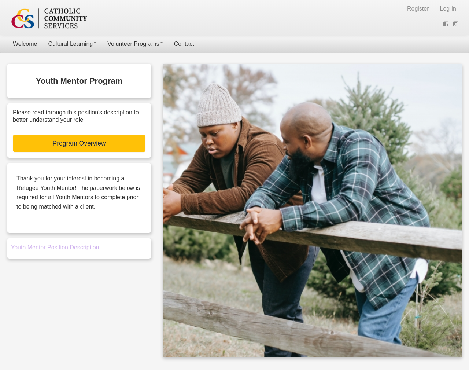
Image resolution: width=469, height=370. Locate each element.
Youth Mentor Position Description (55, 247)
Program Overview (79, 143)
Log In (448, 9)
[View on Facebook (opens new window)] (446, 24)
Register (418, 9)
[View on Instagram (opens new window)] (456, 24)
